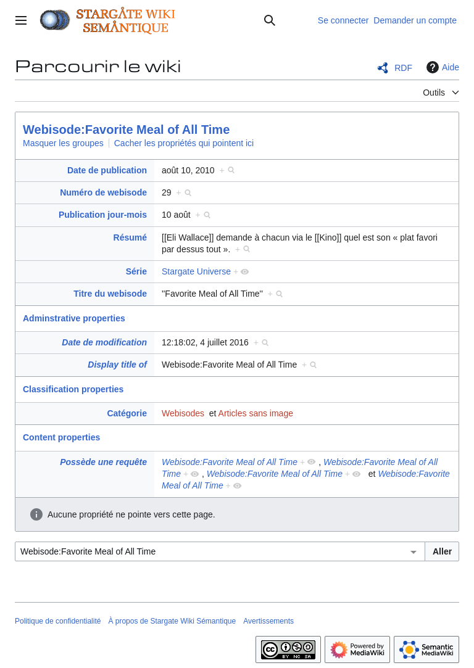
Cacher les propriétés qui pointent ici (184, 143)
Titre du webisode (110, 294)
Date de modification (104, 342)
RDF (403, 68)
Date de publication (107, 170)
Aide (441, 67)
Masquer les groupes (63, 143)
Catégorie (127, 413)
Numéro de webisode (103, 192)
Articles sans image (255, 413)
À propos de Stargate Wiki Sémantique (172, 621)
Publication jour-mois (103, 215)
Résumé (130, 237)
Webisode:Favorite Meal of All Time (126, 129)
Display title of (117, 364)
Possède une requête (103, 462)
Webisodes (183, 413)
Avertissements (268, 621)
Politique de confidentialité (58, 621)
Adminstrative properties (74, 318)
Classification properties (73, 389)
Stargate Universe (196, 271)
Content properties (61, 437)
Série (136, 271)
